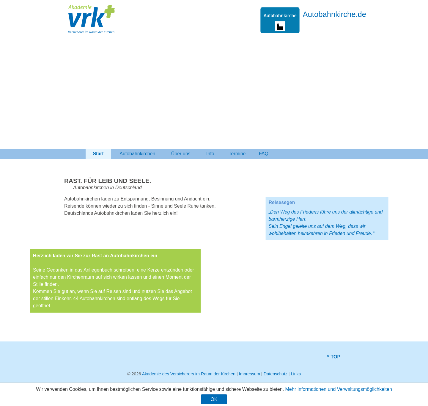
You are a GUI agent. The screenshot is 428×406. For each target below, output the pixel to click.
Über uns (181, 153)
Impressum (249, 373)
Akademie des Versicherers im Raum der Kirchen (188, 373)
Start (98, 153)
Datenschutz (275, 373)
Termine (237, 153)
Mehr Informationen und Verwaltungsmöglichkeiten (338, 389)
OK (213, 399)
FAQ (263, 153)
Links (296, 373)
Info (210, 153)
